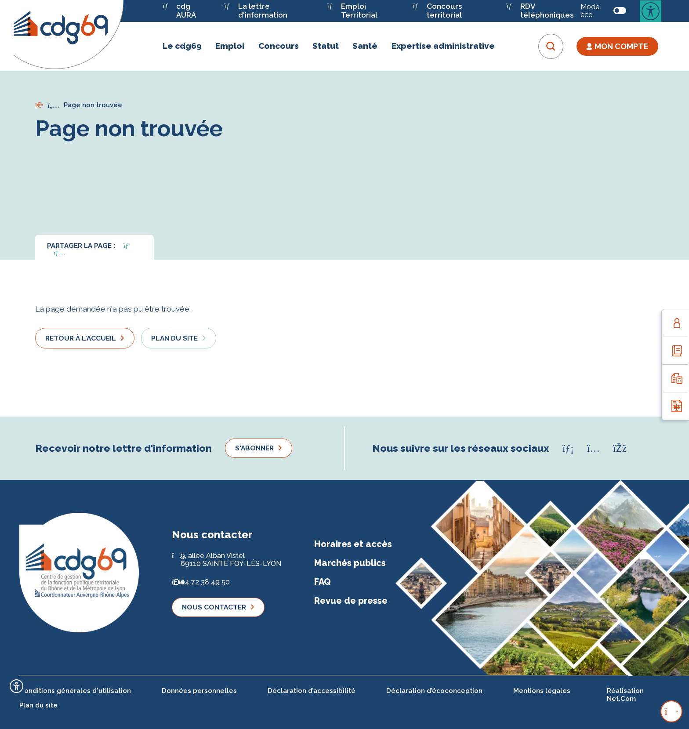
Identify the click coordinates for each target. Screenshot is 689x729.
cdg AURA (179, 10)
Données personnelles (199, 691)
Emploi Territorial (352, 10)
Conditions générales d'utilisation (75, 691)
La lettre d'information (255, 10)
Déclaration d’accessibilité (311, 691)
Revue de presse (351, 600)
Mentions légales (541, 691)
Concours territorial (437, 10)
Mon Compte (617, 46)
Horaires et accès (353, 544)
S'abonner (254, 448)
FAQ (322, 582)
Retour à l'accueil (80, 338)
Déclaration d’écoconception (434, 691)
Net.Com (621, 699)
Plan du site (174, 338)
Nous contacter (214, 607)
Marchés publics (350, 563)
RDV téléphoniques (539, 10)
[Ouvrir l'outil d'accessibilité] (16, 686)
